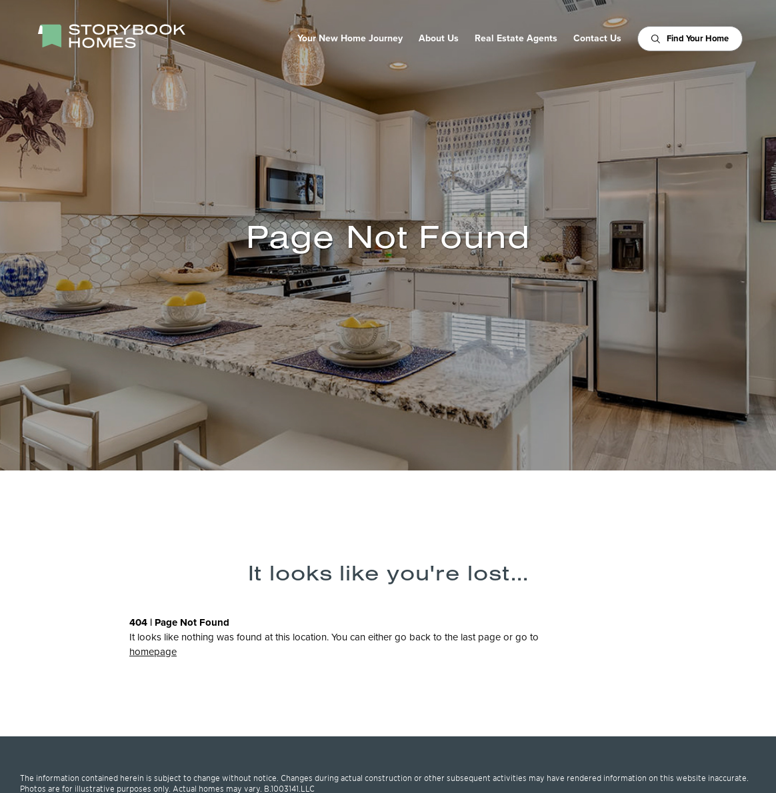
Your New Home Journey (350, 38)
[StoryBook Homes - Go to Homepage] (111, 36)
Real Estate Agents (516, 38)
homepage (153, 651)
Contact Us (597, 38)
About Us (439, 38)
